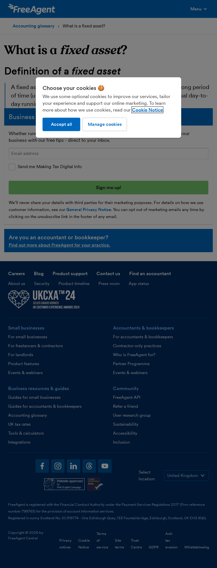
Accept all (61, 124)
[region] (108, 107)
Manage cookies (105, 124)
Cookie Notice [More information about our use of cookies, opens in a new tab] (147, 110)
